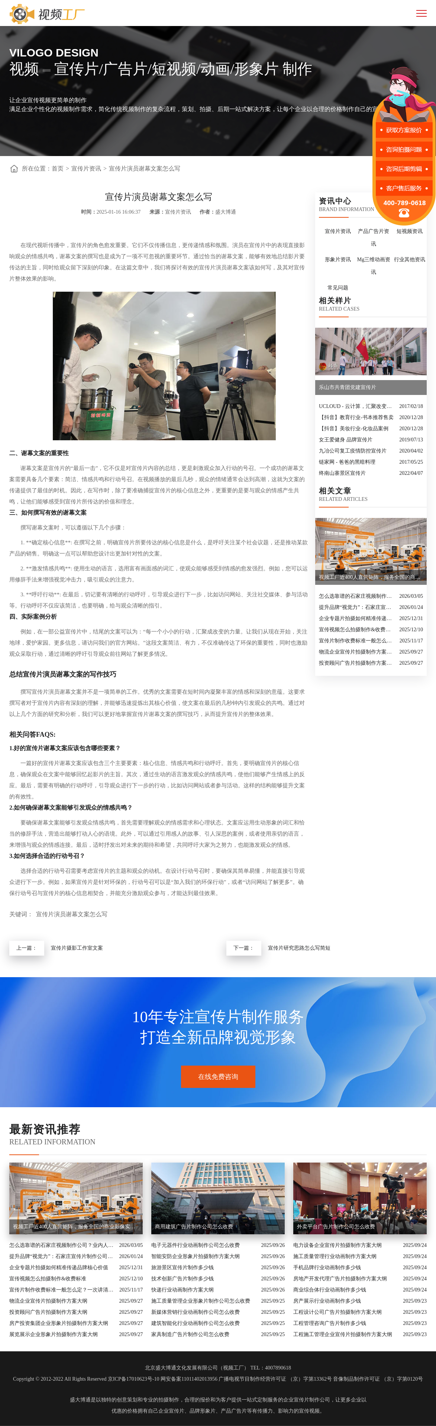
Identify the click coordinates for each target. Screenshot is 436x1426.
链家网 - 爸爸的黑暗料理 (347, 462)
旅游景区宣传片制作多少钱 (182, 1267)
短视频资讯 (410, 231)
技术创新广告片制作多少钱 (182, 1278)
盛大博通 (80, 1400)
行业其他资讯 (409, 259)
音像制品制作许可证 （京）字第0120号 (378, 1379)
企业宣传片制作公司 (306, 1400)
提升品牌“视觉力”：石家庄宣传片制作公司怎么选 (357, 607)
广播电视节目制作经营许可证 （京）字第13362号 (275, 1379)
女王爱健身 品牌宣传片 (345, 440)
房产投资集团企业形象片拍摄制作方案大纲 (58, 1323)
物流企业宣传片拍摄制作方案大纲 (357, 652)
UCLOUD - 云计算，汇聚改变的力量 (357, 406)
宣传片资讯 (86, 168)
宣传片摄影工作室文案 (77, 948)
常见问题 (337, 288)
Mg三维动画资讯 (373, 266)
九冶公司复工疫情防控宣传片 (353, 451)
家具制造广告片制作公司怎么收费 (190, 1334)
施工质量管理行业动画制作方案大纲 (335, 1256)
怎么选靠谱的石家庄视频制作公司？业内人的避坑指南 (357, 596)
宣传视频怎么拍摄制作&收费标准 (357, 629)
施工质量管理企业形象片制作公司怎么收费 (200, 1301)
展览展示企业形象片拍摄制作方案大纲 (53, 1334)
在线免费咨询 (218, 1076)
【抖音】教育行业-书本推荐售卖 (356, 417)
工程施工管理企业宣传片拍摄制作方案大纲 (342, 1334)
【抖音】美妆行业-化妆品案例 (353, 428)
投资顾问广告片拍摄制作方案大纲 (357, 663)
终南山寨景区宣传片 (342, 473)
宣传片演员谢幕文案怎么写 (144, 168)
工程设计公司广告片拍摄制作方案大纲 (337, 1312)
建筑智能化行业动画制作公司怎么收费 (195, 1323)
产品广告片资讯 (373, 238)
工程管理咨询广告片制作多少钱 (329, 1323)
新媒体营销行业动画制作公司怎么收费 (195, 1312)
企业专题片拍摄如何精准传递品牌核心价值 (357, 618)
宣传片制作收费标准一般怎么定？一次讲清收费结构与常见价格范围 (357, 641)
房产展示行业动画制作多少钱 (327, 1301)
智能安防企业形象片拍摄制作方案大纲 (195, 1256)
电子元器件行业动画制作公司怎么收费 (195, 1245)
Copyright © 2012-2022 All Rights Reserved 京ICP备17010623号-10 (86, 1379)
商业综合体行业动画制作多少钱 (329, 1290)
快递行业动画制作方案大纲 (182, 1290)
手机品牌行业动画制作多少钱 (327, 1267)
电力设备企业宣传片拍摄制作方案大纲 (337, 1245)
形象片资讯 (338, 259)
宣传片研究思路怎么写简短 (299, 948)
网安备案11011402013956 (189, 1379)
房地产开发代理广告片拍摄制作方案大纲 (340, 1278)
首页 (58, 168)
